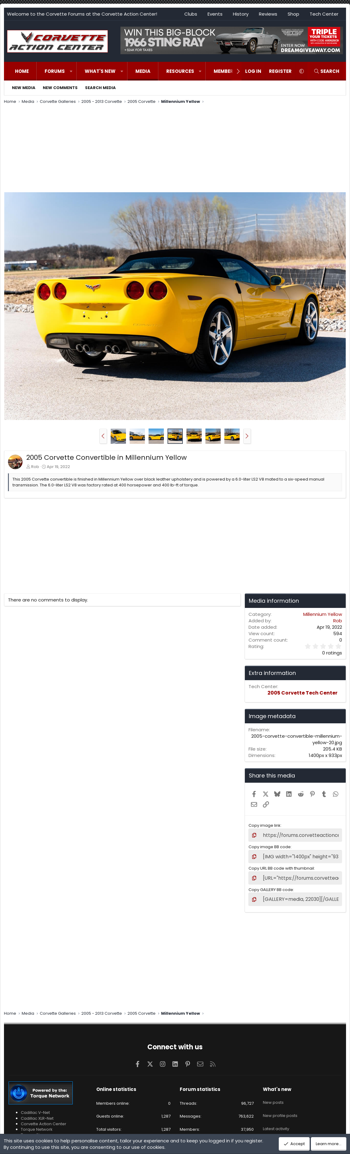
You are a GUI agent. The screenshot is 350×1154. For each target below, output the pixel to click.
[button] (71, 71)
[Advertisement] (175, 149)
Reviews (268, 14)
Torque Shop (33, 1130)
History (241, 14)
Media (142, 71)
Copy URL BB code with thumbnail (281, 866)
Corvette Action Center (43, 1119)
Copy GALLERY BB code (271, 887)
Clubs (190, 14)
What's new (100, 71)
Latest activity (276, 1117)
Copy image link (265, 825)
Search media (100, 88)
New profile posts (280, 1106)
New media (23, 88)
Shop (293, 14)
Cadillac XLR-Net (37, 1114)
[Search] (326, 71)
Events (215, 14)
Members (225, 71)
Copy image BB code (270, 846)
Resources (180, 71)
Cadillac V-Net (35, 1108)
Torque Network (37, 1125)
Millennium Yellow (322, 614)
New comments (60, 88)
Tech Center (324, 14)
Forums (55, 71)
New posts (273, 1095)
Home (22, 71)
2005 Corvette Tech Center (302, 692)
